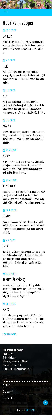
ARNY (6, 155)
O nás (5, 378)
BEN (5, 245)
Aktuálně (6, 385)
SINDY (7, 215)
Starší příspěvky (9, 334)
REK (5, 65)
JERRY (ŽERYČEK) (14, 279)
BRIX (6, 309)
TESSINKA (9, 185)
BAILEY (7, 36)
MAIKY (7, 125)
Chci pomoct (8, 391)
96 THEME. (30, 410)
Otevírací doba (9, 398)
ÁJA (5, 95)
